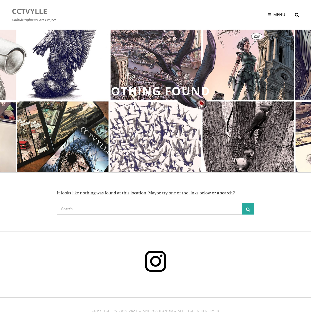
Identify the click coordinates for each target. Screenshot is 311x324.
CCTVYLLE (29, 11)
